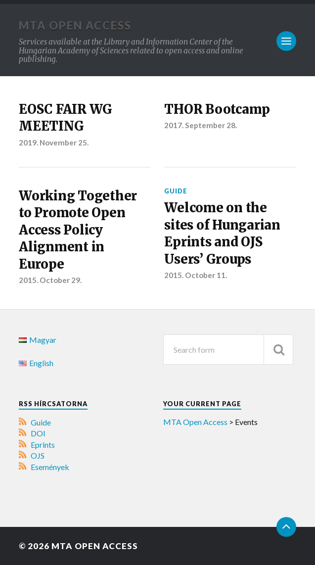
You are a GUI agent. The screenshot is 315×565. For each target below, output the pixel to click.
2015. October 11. (195, 275)
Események (50, 466)
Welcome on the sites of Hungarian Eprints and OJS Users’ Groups (222, 233)
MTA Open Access (75, 25)
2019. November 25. (54, 142)
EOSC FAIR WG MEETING (65, 117)
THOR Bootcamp (217, 109)
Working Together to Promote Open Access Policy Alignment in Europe (78, 230)
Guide (175, 191)
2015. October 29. (50, 280)
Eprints (43, 444)
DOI (38, 433)
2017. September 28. (200, 125)
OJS (38, 455)
